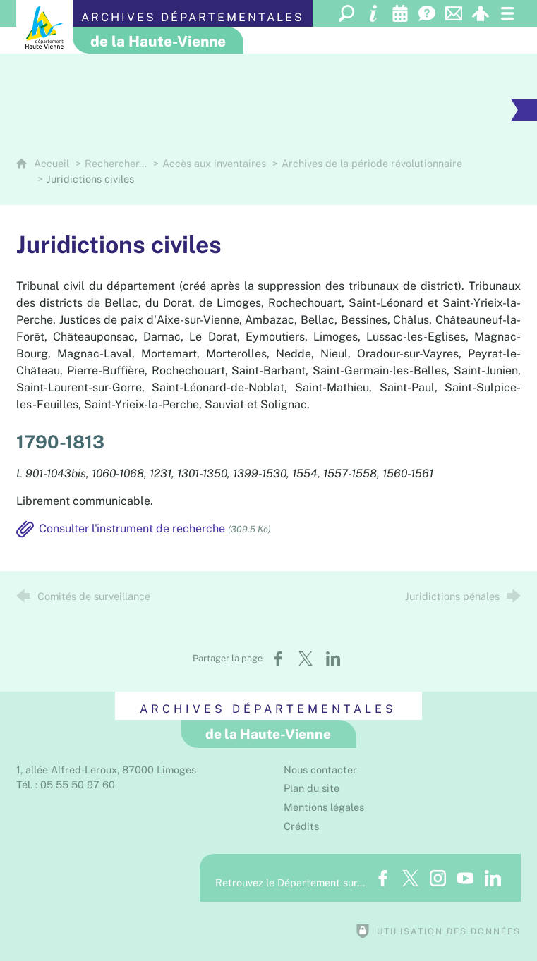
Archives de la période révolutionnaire (372, 163)
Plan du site (311, 788)
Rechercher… (116, 163)
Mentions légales (324, 807)
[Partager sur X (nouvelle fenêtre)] (306, 659)
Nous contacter (320, 770)
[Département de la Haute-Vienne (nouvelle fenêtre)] (44, 27)
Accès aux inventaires (214, 163)
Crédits (301, 826)
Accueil (53, 163)
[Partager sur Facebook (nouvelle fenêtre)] (278, 659)
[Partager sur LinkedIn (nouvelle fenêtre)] (333, 659)
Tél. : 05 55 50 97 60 (65, 784)
